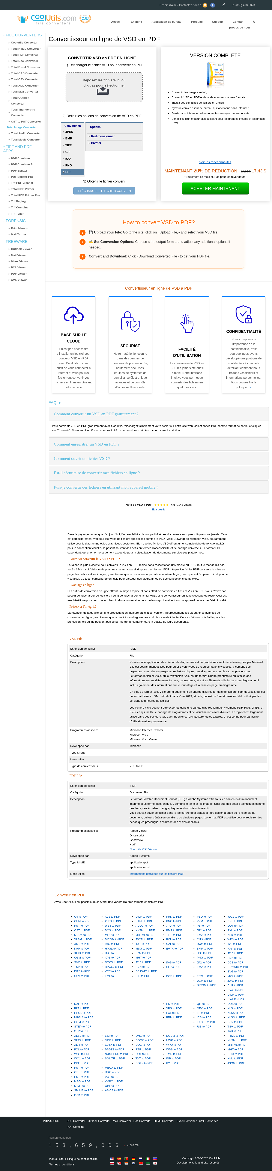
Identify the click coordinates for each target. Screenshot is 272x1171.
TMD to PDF (174, 1054)
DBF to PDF (112, 953)
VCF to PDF (112, 971)
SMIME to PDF (83, 1090)
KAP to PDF (82, 948)
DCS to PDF (112, 930)
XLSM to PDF (83, 939)
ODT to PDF (235, 925)
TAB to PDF (234, 1031)
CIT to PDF (204, 939)
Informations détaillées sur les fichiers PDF (157, 873)
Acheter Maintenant (215, 188)
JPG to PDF (173, 925)
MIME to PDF (82, 1085)
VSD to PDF (204, 916)
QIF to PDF (204, 1003)
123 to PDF (234, 943)
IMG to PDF (112, 943)
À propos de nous (242, 24)
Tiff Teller (17, 213)
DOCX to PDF (114, 962)
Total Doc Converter (24, 61)
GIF (67, 152)
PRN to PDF (174, 916)
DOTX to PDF (144, 1063)
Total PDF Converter (24, 54)
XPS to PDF (112, 957)
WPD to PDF (174, 1044)
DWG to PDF (235, 990)
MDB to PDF (113, 1040)
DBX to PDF (112, 1072)
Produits (197, 21)
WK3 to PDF (235, 939)
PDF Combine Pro (23, 164)
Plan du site (56, 1159)
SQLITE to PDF (115, 1058)
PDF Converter (76, 1121)
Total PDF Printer (22, 189)
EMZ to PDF (204, 934)
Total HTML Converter (26, 48)
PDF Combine (20, 158)
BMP (68, 138)
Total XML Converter (25, 85)
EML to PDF (112, 976)
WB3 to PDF (113, 925)
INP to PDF (173, 1058)
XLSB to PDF (82, 1035)
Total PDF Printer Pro (25, 195)
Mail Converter (122, 1121)
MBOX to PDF (83, 934)
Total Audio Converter (26, 133)
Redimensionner (103, 136)
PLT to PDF (81, 1008)
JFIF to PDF (143, 962)
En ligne (136, 21)
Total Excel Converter (25, 67)
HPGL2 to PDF (114, 966)
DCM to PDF (205, 943)
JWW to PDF (235, 981)
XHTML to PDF (145, 930)
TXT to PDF (142, 943)
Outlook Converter (99, 1121)
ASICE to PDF (114, 1090)
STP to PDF (81, 1031)
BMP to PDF (174, 930)
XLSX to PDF (113, 921)
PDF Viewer (19, 273)
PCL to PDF (173, 939)
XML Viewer (19, 279)
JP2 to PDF (204, 930)
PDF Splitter (19, 170)
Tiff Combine (19, 207)
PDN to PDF (143, 966)
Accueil (116, 21)
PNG (68, 165)
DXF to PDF (235, 921)
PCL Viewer (19, 267)
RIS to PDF (142, 976)
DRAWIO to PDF (146, 971)
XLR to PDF (235, 934)
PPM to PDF (205, 921)
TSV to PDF (81, 966)
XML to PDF (82, 943)
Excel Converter (187, 1121)
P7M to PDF (143, 953)
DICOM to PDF (114, 939)
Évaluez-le (158, 509)
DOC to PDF (143, 1044)
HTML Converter (164, 1121)
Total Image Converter (22, 127)
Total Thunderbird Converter (23, 112)
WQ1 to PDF (235, 916)
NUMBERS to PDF (117, 1054)
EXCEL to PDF (206, 1022)
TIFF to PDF (174, 934)
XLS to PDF (112, 916)
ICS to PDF (204, 1017)
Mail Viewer (18, 255)
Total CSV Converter (25, 79)
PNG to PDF (174, 921)
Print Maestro (20, 228)
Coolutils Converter (24, 42)
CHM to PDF (82, 921)
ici (249, 387)
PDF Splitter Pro (22, 176)
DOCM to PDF (175, 1035)
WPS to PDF (174, 1049)
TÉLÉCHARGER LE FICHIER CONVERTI (104, 191)
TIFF (68, 145)
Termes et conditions (62, 1164)
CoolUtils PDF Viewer (143, 849)
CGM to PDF (82, 957)
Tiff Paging (18, 201)
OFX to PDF (204, 1008)
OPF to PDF (112, 1085)
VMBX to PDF (114, 1081)
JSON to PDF (144, 939)
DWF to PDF (143, 916)
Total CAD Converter (25, 73)
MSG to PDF (143, 948)
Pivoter (96, 143)
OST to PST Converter (26, 121)
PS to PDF (203, 925)
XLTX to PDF (82, 953)
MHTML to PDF (145, 934)
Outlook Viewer (21, 249)
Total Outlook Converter (20, 100)
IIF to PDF (203, 1012)
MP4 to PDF (112, 934)
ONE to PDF (143, 1035)
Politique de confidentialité (81, 1159)
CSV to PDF (82, 976)
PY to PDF (173, 1063)
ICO (68, 158)
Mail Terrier (18, 234)
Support (217, 21)
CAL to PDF (173, 943)
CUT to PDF (235, 985)
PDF (68, 172)
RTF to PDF (143, 1049)
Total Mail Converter (24, 91)
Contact (238, 21)
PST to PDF (81, 925)
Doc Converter (142, 1121)
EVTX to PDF (174, 948)
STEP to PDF (82, 1026)
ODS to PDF (235, 1003)
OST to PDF (82, 930)
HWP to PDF (174, 1040)
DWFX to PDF (236, 999)
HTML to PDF (144, 921)
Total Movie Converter (26, 139)
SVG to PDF (82, 962)
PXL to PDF (234, 930)
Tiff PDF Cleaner (22, 182)
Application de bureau (167, 21)
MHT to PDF (143, 957)
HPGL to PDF (113, 948)
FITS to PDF (82, 971)
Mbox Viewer (19, 261)
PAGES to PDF (114, 1049)
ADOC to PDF (144, 925)
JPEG (69, 131)
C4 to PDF (80, 916)
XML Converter (208, 1121)
